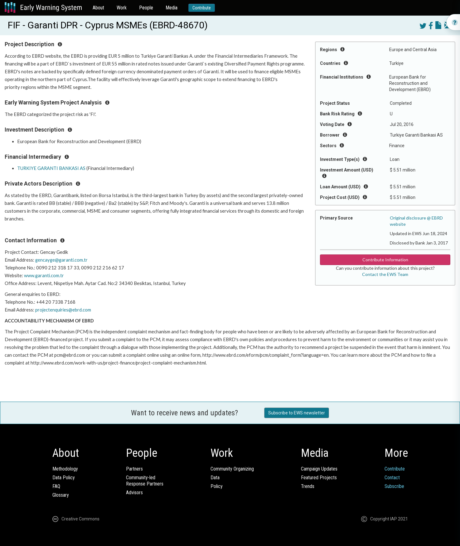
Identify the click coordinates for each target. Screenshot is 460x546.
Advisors (134, 492)
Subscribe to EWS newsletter (296, 412)
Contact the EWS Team (385, 274)
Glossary (60, 495)
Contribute (201, 7)
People (146, 8)
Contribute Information (385, 259)
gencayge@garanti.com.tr (61, 260)
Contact (392, 478)
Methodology (65, 469)
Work (122, 8)
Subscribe (394, 486)
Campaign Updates (319, 469)
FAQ (56, 486)
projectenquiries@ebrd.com (63, 309)
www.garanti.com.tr (44, 275)
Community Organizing (232, 469)
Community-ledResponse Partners (144, 481)
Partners (134, 469)
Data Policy (63, 478)
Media (171, 8)
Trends (307, 486)
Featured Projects (319, 478)
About (98, 8)
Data (215, 478)
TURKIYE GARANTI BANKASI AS (51, 168)
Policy (217, 486)
